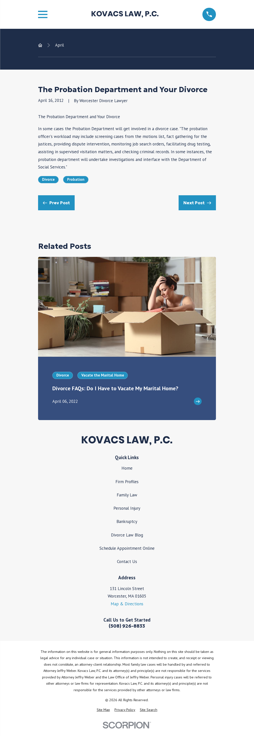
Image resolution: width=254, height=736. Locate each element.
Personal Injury (126, 508)
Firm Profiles (127, 481)
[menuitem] (103, 710)
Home (127, 468)
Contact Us (127, 561)
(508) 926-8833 (127, 626)
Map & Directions (127, 604)
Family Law (127, 495)
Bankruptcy (126, 521)
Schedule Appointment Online (127, 548)
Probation (75, 179)
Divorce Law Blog (127, 535)
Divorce (48, 179)
